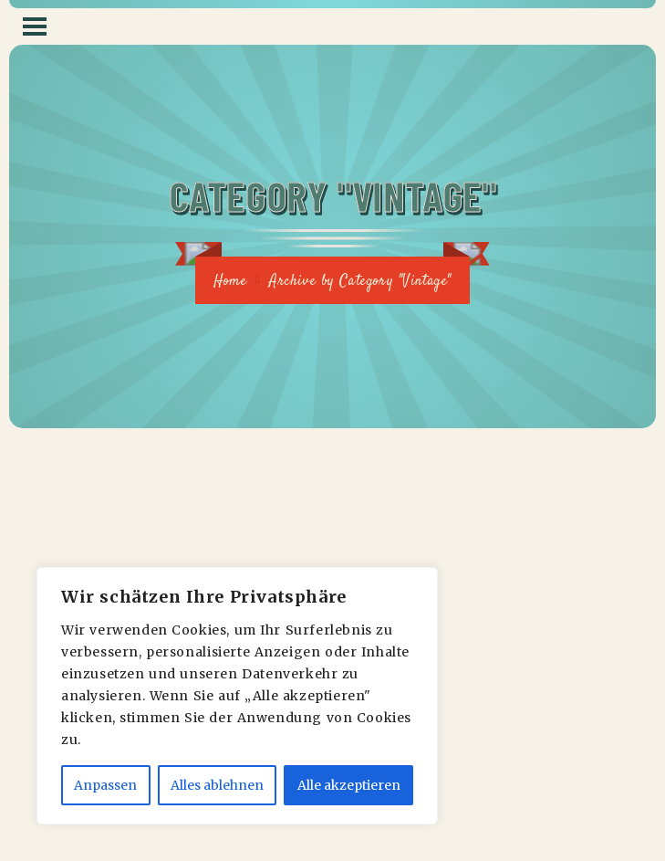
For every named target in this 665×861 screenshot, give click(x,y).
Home (229, 281)
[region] (237, 695)
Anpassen (105, 785)
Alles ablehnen (217, 785)
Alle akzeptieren (348, 785)
